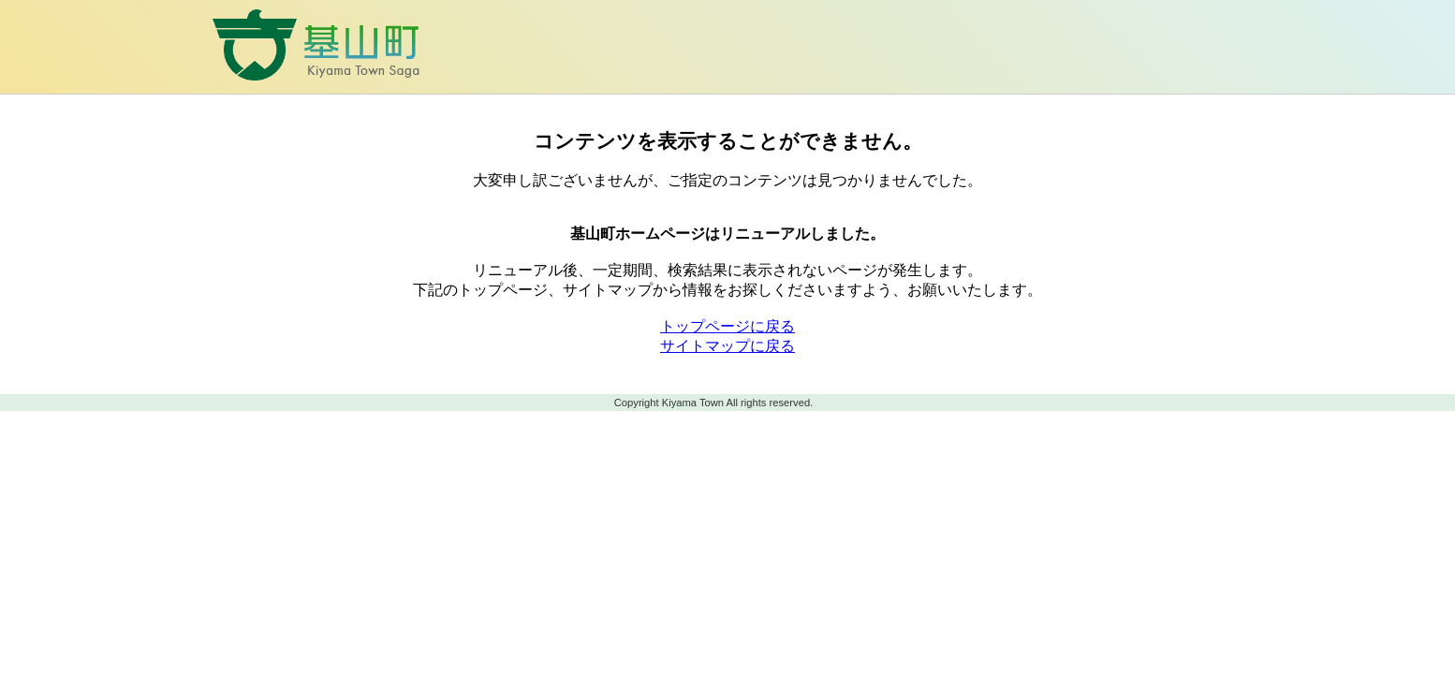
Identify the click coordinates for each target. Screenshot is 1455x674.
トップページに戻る (727, 326)
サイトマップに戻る (727, 346)
